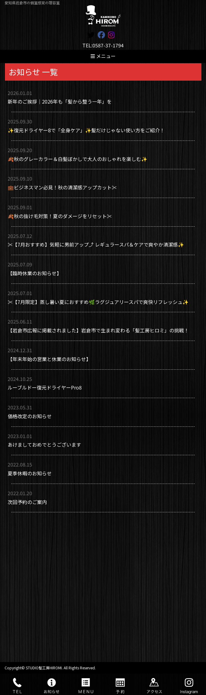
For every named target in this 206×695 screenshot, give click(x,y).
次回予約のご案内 (27, 502)
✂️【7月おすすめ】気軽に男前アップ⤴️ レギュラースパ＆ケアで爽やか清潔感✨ (96, 244)
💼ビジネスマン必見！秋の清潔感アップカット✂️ (62, 187)
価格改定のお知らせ (30, 416)
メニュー (103, 56)
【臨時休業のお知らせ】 (35, 273)
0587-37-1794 (108, 45)
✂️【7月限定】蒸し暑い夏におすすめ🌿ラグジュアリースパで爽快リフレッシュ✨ (98, 301)
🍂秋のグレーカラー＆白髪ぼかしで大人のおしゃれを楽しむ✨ (77, 159)
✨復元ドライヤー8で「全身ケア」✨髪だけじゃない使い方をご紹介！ (86, 130)
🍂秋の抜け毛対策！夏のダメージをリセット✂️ (60, 216)
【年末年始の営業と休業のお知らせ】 (49, 359)
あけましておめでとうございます (44, 444)
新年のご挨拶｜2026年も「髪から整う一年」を (60, 101)
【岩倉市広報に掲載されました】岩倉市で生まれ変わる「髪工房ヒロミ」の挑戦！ (98, 330)
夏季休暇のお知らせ (30, 473)
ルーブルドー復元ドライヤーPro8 (45, 387)
